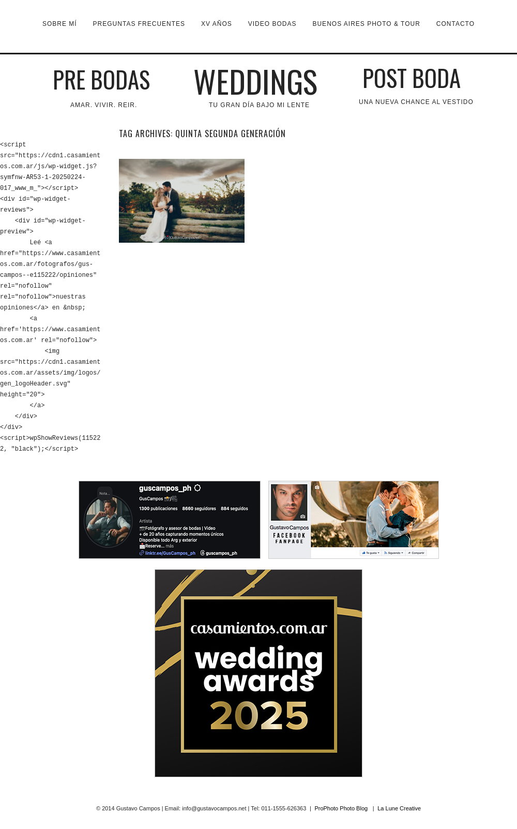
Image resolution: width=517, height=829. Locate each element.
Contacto (455, 24)
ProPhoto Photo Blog (341, 808)
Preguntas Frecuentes (139, 24)
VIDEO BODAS (272, 24)
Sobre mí (59, 24)
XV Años (216, 24)
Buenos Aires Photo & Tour (366, 24)
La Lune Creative (399, 808)
